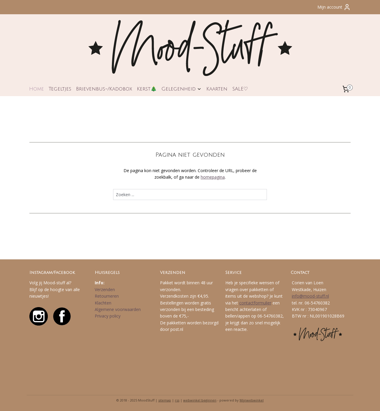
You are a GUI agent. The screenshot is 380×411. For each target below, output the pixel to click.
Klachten (103, 303)
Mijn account (334, 7)
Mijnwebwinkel (252, 400)
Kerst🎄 (147, 89)
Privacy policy (108, 316)
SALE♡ (240, 89)
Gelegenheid (182, 89)
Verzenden (105, 289)
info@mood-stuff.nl (310, 296)
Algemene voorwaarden (118, 309)
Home (36, 89)
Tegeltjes (60, 89)
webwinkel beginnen (199, 400)
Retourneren (107, 296)
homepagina (213, 177)
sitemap (164, 400)
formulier (262, 303)
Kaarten (216, 89)
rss (177, 400)
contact (246, 303)
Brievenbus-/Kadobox (104, 89)
